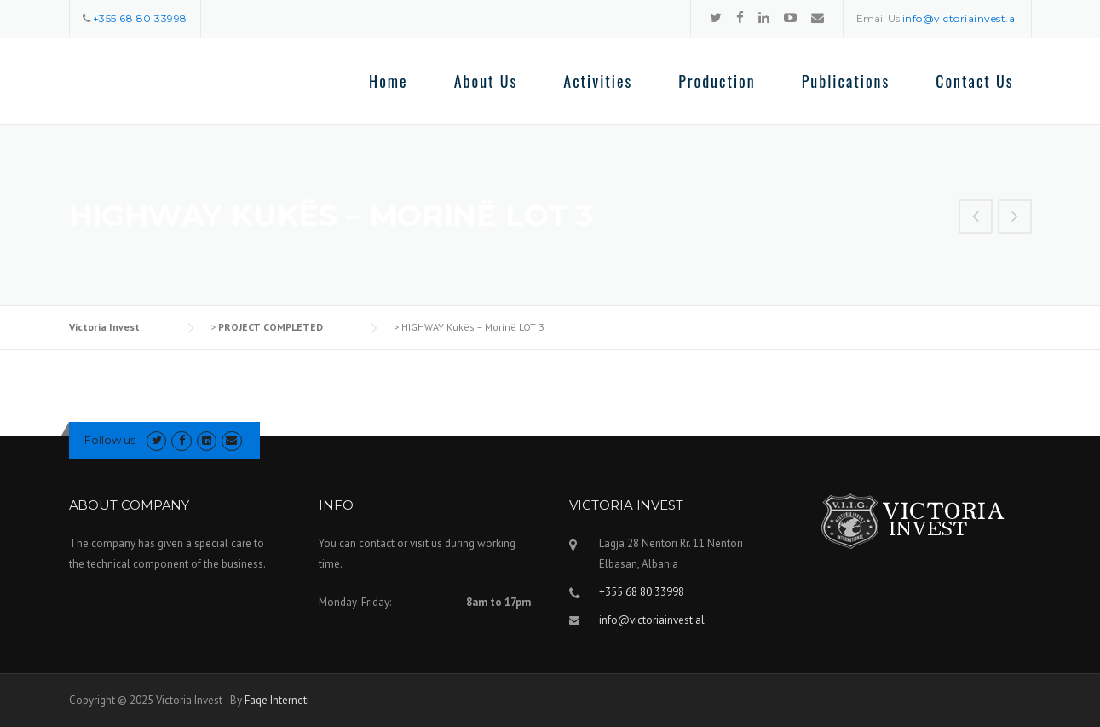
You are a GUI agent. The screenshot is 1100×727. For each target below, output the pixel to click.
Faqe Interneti (277, 700)
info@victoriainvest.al (652, 620)
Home (388, 81)
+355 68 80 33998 (641, 592)
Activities (597, 81)
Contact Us (974, 81)
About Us (486, 81)
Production (716, 81)
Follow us (109, 440)
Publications (846, 81)
